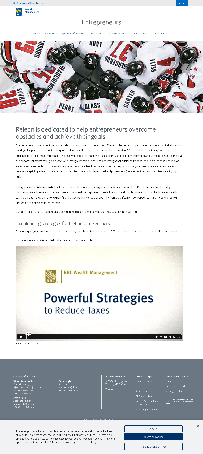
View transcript (25, 343)
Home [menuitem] (37, 32)
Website (109, 389)
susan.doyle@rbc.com (70, 387)
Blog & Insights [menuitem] (142, 32)
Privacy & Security (144, 381)
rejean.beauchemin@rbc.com (27, 387)
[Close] (198, 425)
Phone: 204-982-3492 (69, 390)
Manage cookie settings (153, 446)
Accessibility (141, 391)
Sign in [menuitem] (182, 3)
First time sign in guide (176, 386)
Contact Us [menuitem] (161, 32)
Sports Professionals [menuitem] (73, 32)
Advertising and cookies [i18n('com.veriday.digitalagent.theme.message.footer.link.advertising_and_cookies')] (147, 409)
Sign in (169, 381)
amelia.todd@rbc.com (24, 404)
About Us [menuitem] (51, 32)
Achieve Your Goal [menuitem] (119, 32)
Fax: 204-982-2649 (22, 393)
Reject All (153, 428)
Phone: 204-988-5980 (23, 407)
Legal (138, 386)
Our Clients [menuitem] (97, 32)
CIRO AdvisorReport (145, 396)
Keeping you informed (176, 391)
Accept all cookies (153, 437)
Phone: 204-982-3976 (23, 390)
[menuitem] (29, 3)
